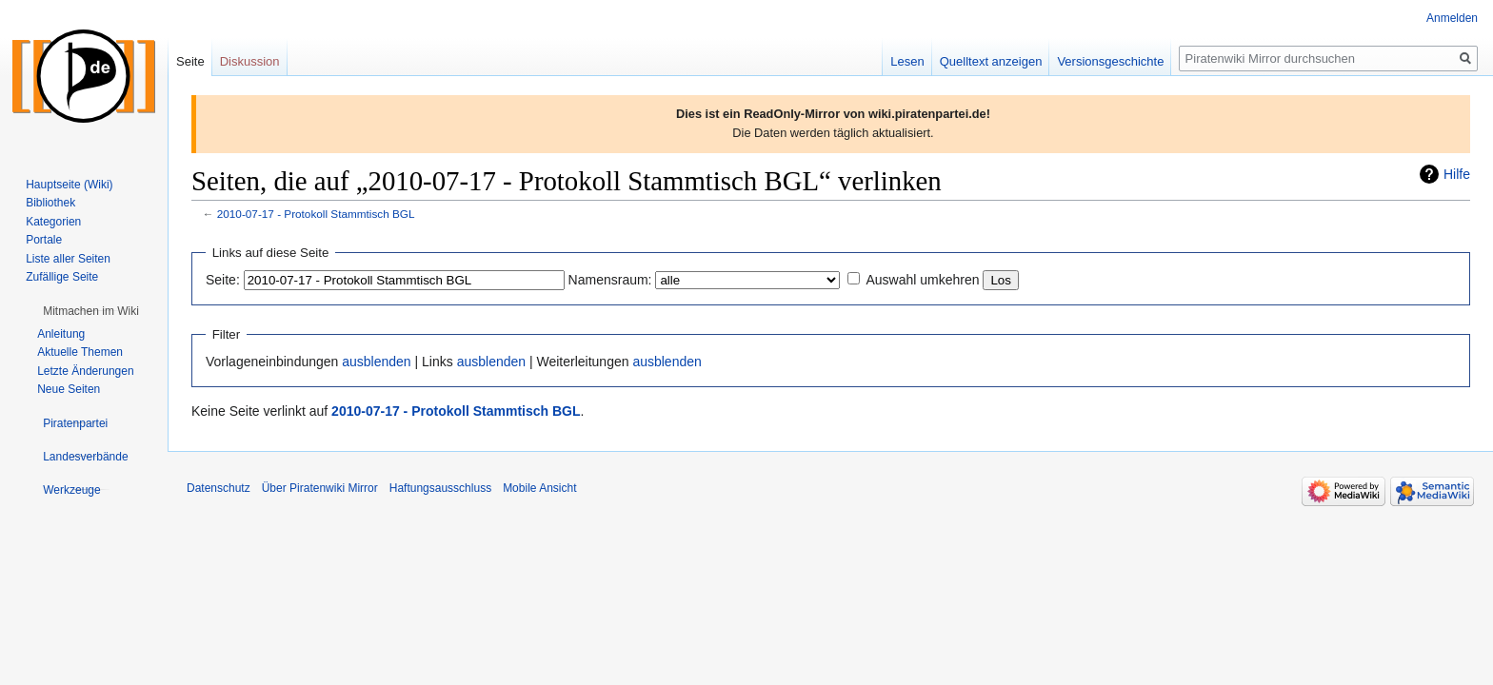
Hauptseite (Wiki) (69, 184)
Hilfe (1456, 174)
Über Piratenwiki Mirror (320, 488)
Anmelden (1452, 18)
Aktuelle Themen (80, 352)
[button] (91, 311)
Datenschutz (218, 488)
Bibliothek (50, 202)
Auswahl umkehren (922, 279)
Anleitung (61, 334)
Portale (44, 239)
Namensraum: (610, 279)
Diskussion (250, 61)
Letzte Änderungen (85, 371)
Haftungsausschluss (440, 488)
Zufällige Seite (62, 277)
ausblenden (376, 361)
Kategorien (53, 221)
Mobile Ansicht (539, 488)
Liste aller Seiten (68, 258)
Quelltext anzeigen (991, 61)
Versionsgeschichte (1110, 61)
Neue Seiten (68, 389)
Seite (190, 61)
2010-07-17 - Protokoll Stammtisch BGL (316, 213)
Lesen (907, 61)
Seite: (223, 279)
